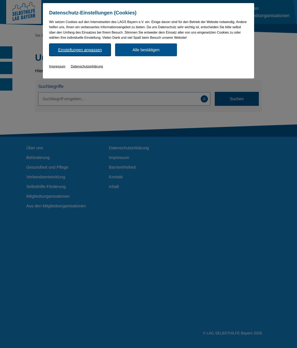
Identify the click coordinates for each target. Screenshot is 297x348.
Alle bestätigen (145, 50)
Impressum (57, 66)
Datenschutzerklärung (87, 66)
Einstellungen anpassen (80, 50)
